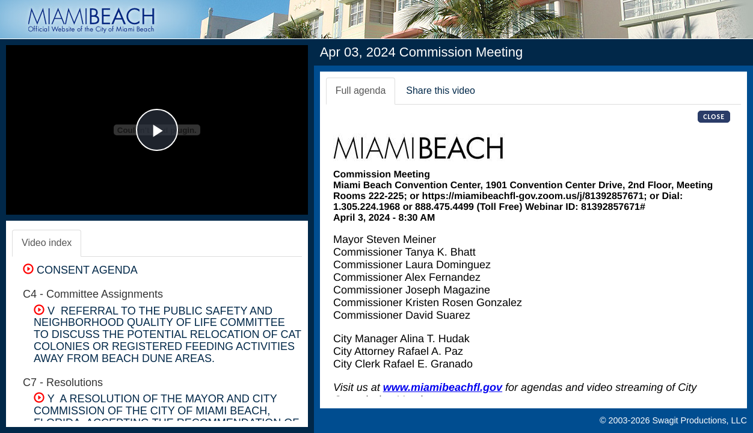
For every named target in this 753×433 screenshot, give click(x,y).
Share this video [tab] (440, 90)
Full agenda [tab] (361, 90)
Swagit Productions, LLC (699, 420)
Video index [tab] (47, 243)
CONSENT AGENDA (80, 270)
